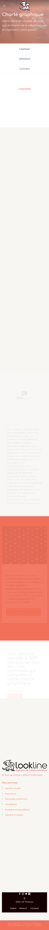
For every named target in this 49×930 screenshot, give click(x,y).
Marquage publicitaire (16, 799)
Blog (28, 926)
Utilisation (24, 59)
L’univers (25, 69)
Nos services (14, 924)
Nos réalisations (32, 924)
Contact (37, 926)
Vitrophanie (11, 804)
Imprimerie (10, 794)
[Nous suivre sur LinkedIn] (29, 894)
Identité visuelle (13, 788)
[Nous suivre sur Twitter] (26, 894)
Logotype (24, 49)
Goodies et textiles (14, 815)
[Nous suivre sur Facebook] (20, 894)
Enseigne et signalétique (17, 810)
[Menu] (4, 6)
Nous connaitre (16, 926)
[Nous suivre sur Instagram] (23, 894)
